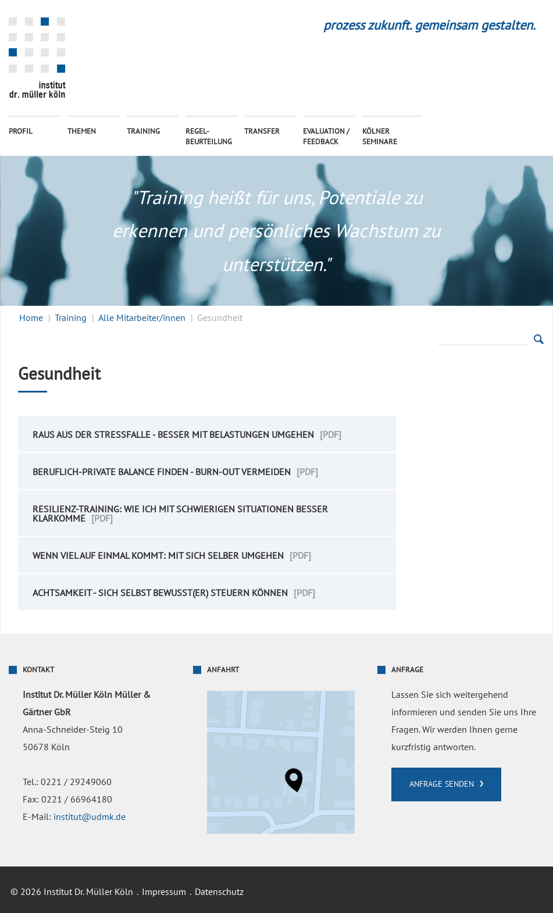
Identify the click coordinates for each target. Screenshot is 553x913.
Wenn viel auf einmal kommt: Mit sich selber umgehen (158, 556)
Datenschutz (219, 892)
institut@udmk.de (89, 817)
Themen (81, 131)
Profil (21, 131)
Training (143, 131)
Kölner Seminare (379, 137)
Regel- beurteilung (208, 137)
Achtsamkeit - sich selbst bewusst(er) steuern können (160, 593)
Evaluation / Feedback (326, 137)
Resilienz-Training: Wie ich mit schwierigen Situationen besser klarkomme (180, 514)
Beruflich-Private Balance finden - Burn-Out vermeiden (162, 472)
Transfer (262, 131)
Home (31, 318)
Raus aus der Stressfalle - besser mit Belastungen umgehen (173, 435)
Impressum (164, 892)
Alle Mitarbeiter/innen (141, 318)
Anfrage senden (441, 784)
